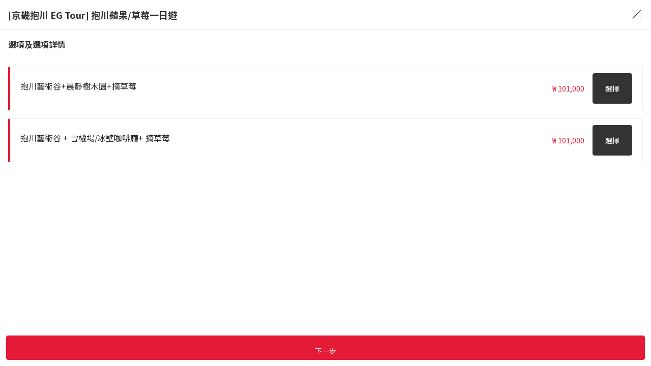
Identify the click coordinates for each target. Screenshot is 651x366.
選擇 (612, 88)
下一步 (325, 351)
